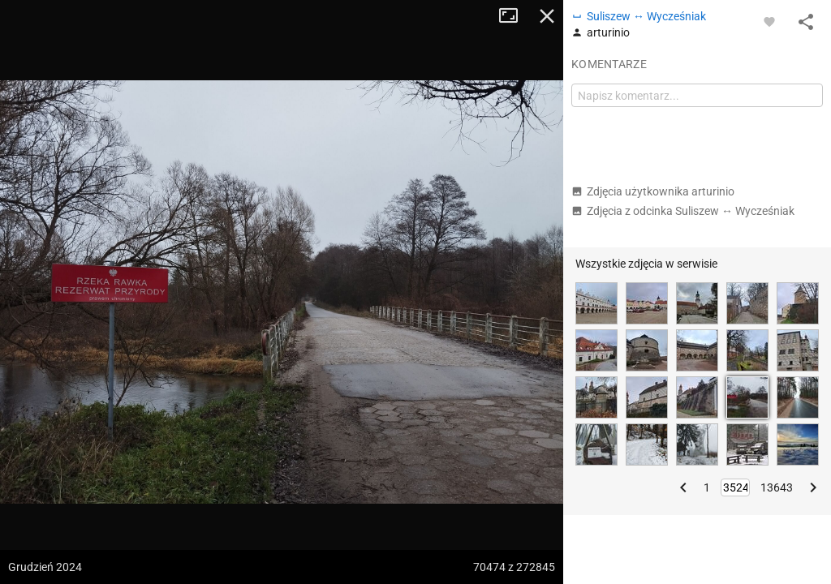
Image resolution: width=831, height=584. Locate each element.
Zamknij (547, 16)
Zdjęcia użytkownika (652, 191)
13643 (776, 487)
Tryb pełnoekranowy (514, 16)
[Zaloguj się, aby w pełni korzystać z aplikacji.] (769, 21)
